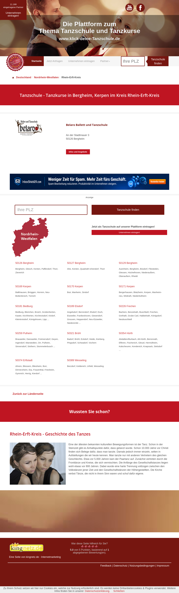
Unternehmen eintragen (81, 61)
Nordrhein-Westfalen (46, 77)
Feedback (105, 565)
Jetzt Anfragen (55, 61)
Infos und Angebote (78, 152)
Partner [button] (105, 61)
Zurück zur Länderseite (28, 393)
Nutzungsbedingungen (142, 565)
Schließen (119, 591)
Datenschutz (120, 565)
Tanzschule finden (158, 61)
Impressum (163, 565)
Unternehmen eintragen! (129, 232)
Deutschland (21, 77)
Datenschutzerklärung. (97, 591)
